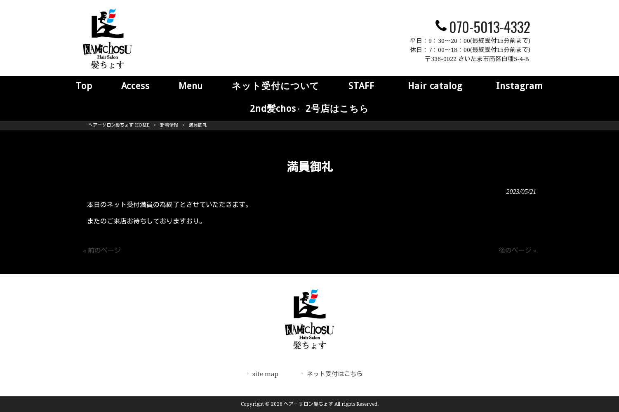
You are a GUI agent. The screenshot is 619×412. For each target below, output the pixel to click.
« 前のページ (102, 250)
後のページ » (518, 250)
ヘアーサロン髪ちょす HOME (118, 125)
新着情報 (169, 125)
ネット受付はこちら (334, 374)
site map (265, 374)
